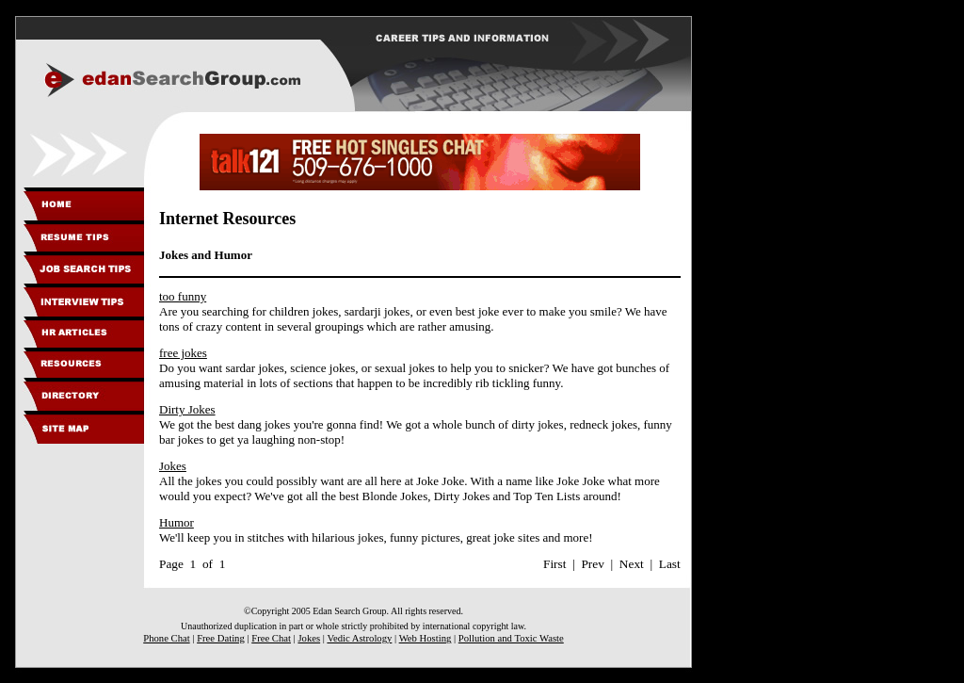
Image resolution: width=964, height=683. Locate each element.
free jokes (183, 353)
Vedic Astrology (359, 638)
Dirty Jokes (187, 409)
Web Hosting (425, 638)
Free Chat (271, 638)
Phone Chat (166, 638)
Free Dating (221, 638)
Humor (176, 522)
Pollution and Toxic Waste (511, 638)
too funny (182, 296)
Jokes (172, 466)
